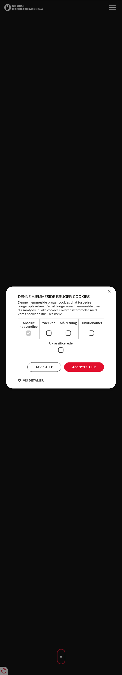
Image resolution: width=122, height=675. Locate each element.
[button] (31, 380)
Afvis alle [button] (44, 367)
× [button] (108, 291)
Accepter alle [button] (84, 367)
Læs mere (54, 314)
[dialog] (61, 337)
